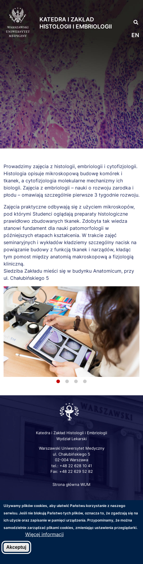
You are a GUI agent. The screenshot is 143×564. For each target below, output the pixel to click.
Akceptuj (16, 547)
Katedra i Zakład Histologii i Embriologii (75, 23)
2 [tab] (67, 381)
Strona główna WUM (71, 484)
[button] (131, 9)
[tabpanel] (71, 331)
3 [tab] (76, 381)
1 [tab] (58, 381)
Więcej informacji (44, 534)
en (135, 35)
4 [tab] (85, 381)
